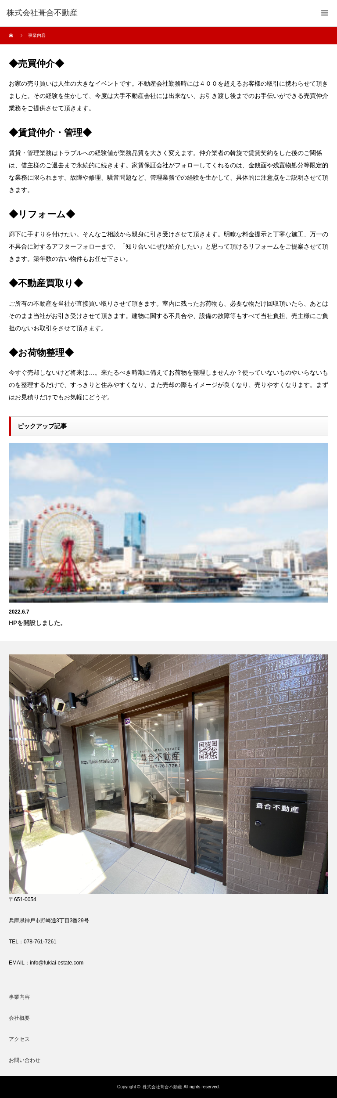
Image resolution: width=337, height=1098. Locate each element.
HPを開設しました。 (37, 622)
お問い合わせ (24, 1060)
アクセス (19, 1039)
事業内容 (19, 997)
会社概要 (19, 1018)
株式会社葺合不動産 (162, 1086)
